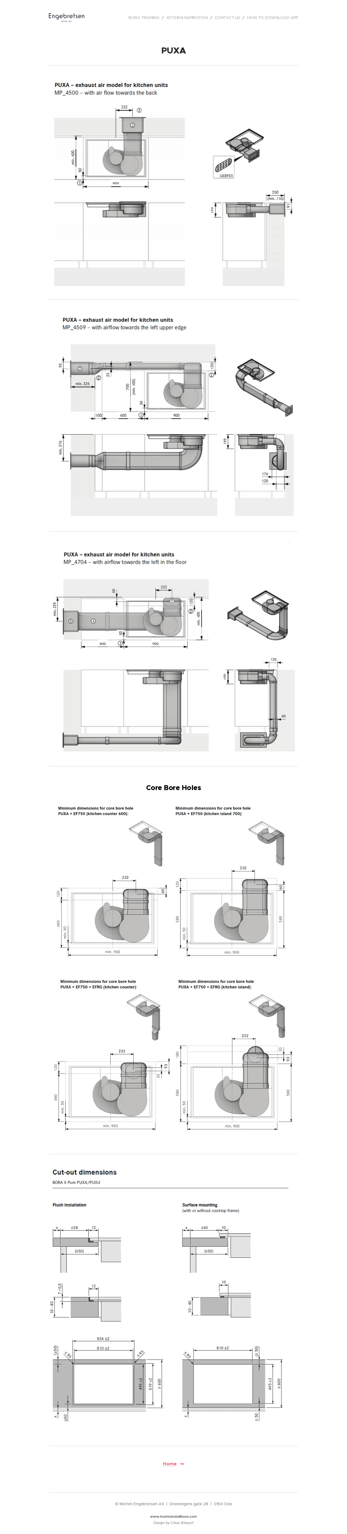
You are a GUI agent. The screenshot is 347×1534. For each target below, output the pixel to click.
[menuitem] (146, 17)
